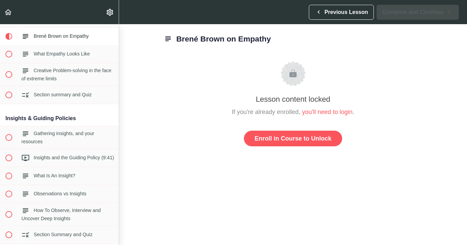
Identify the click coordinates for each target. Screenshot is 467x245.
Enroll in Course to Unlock (292, 138)
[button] (8, 12)
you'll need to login (327, 112)
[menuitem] (110, 12)
